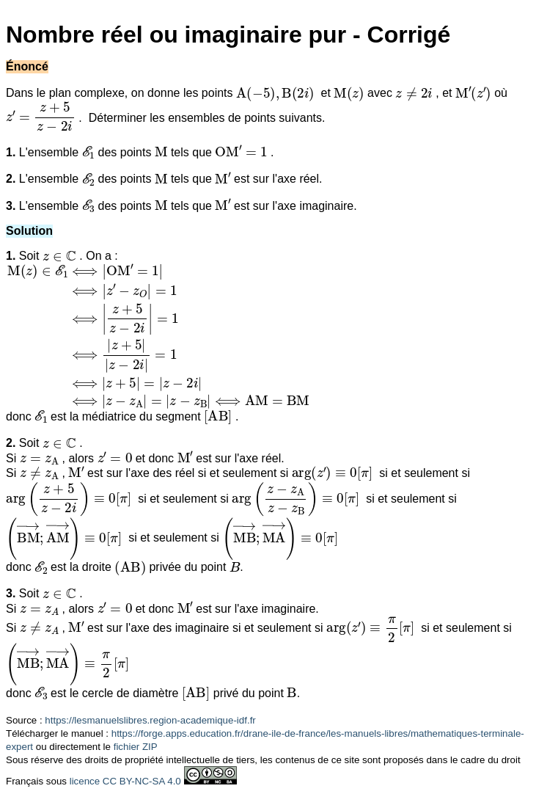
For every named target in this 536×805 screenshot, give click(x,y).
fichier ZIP (136, 746)
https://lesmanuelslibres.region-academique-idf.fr (150, 720)
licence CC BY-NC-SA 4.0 (125, 781)
